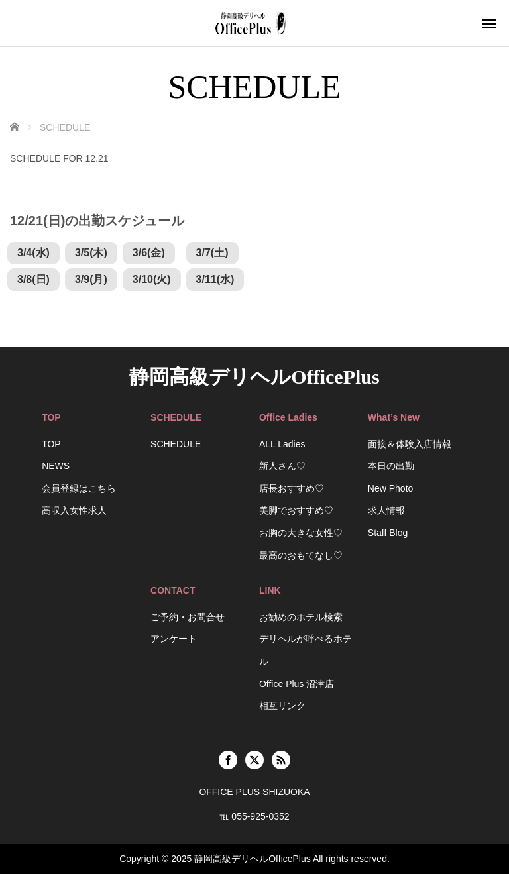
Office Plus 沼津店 (296, 684)
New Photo (390, 488)
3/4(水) (33, 252)
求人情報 (386, 510)
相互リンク (282, 705)
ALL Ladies (282, 444)
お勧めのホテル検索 (301, 617)
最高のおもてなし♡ (301, 555)
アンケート (173, 638)
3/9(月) (91, 279)
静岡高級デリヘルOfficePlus (254, 377)
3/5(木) (91, 252)
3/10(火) (152, 279)
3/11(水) (215, 279)
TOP (51, 444)
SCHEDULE (175, 444)
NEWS (56, 466)
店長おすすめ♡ (291, 488)
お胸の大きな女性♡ (301, 532)
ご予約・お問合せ (187, 617)
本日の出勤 (391, 466)
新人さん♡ (282, 466)
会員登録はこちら (79, 488)
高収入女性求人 (74, 510)
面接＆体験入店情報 (409, 444)
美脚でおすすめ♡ (296, 510)
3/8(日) (33, 279)
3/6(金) (149, 252)
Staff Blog (388, 532)
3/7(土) (212, 252)
